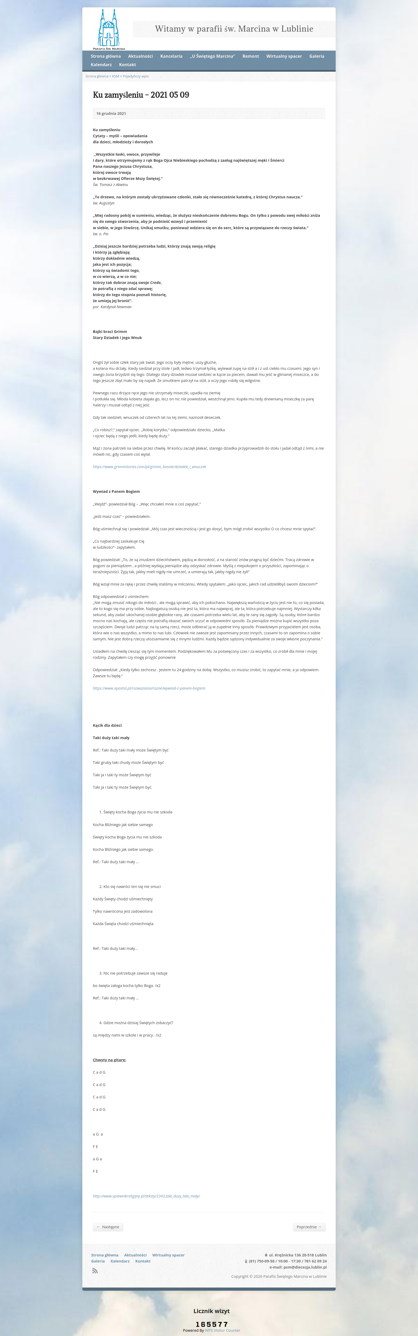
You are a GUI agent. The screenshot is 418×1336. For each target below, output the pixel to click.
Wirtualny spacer (284, 56)
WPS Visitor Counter (222, 1330)
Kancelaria (171, 56)
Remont (251, 56)
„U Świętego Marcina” (212, 56)
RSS (95, 1271)
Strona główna (106, 56)
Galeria (316, 56)
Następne (107, 1226)
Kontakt (127, 64)
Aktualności (140, 56)
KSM (115, 76)
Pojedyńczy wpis (136, 76)
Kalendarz (101, 64)
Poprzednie (309, 1226)
